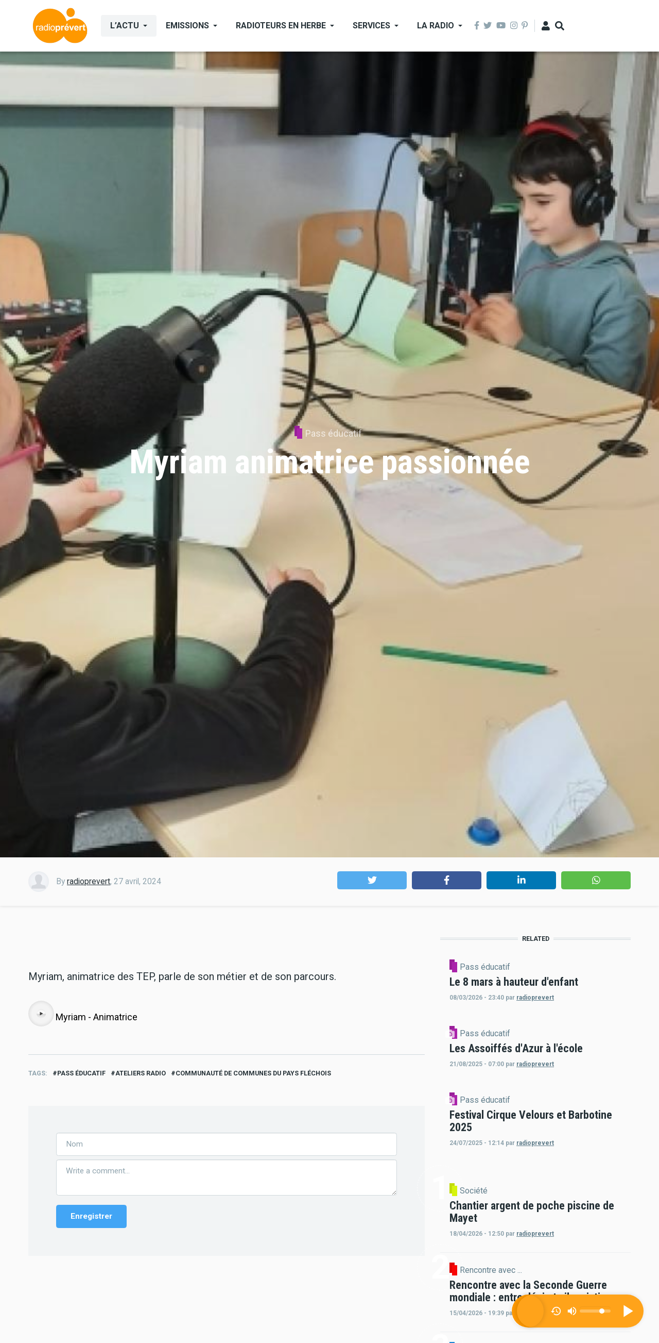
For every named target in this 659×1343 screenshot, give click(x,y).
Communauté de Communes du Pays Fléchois (253, 1282)
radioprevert (88, 881)
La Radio (435, 25)
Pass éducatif (333, 433)
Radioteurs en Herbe (281, 25)
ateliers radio (140, 1282)
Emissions (187, 25)
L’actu (124, 25)
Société (561, 1289)
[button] (372, 880)
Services (371, 25)
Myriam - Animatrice (96, 1226)
